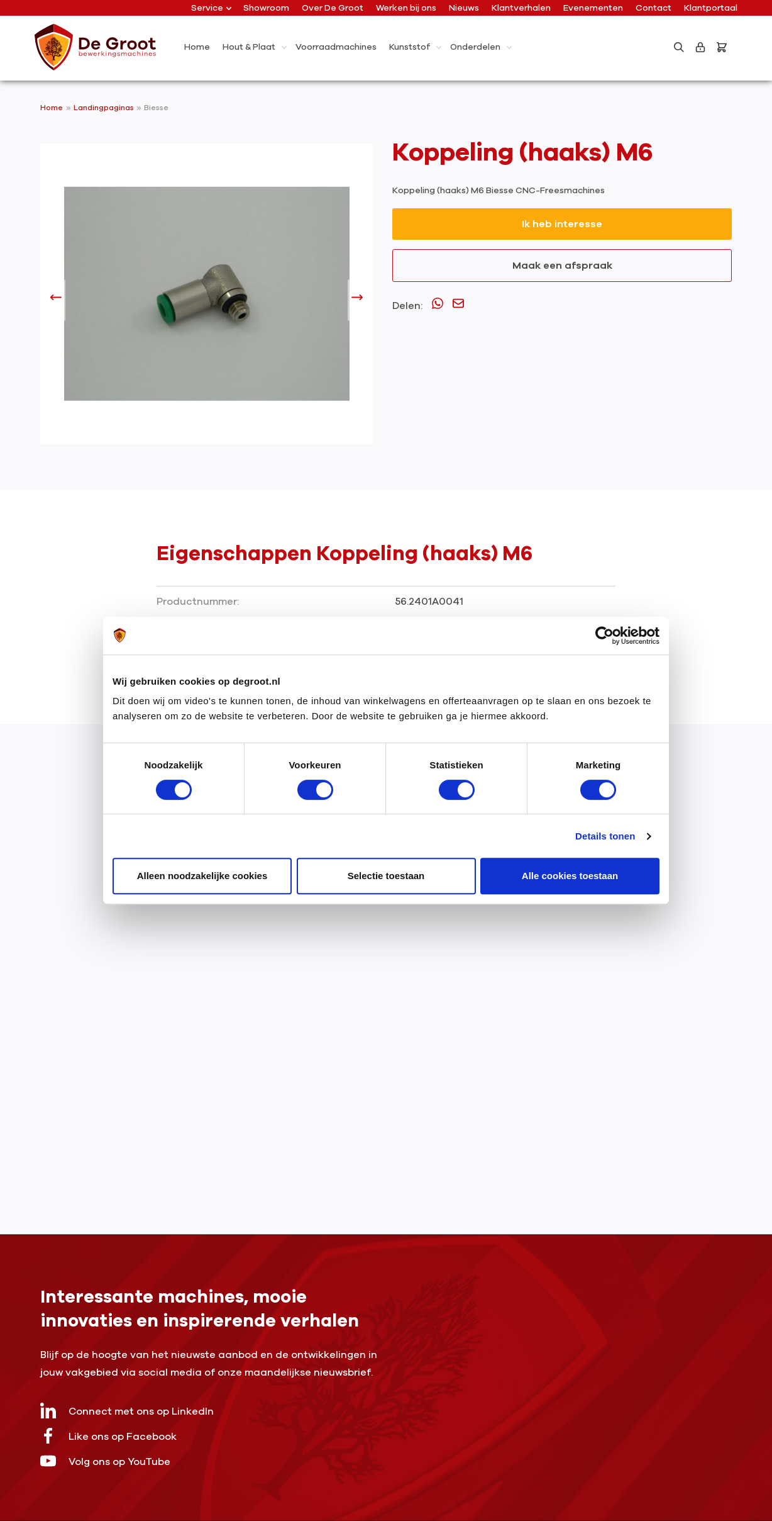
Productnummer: (198, 602)
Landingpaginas (105, 108)
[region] (206, 300)
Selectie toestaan (386, 875)
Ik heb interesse (562, 224)
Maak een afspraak (562, 265)
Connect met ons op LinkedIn (127, 1410)
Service (211, 8)
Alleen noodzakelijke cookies (202, 875)
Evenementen (593, 8)
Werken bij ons (406, 8)
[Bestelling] (724, 47)
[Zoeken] (679, 47)
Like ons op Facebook (108, 1436)
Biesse (156, 108)
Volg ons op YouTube (105, 1461)
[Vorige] (56, 299)
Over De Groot (332, 8)
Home (51, 108)
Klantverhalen (521, 8)
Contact (653, 8)
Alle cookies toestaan (570, 875)
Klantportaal (710, 8)
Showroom (266, 8)
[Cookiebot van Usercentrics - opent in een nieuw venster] (604, 635)
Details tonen (605, 836)
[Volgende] (357, 299)
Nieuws (464, 8)
